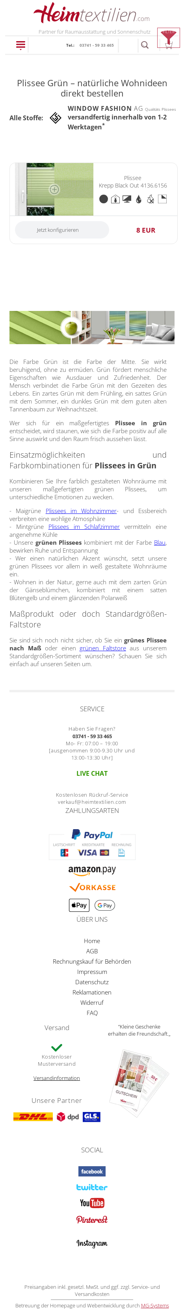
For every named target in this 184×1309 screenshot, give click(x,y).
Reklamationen (92, 992)
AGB (92, 951)
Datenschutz (92, 982)
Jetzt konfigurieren (58, 229)
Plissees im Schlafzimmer (84, 526)
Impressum (92, 972)
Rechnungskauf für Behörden (92, 961)
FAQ (92, 1013)
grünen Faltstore (103, 648)
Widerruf (92, 1002)
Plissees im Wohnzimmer (81, 511)
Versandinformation (56, 1078)
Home (92, 941)
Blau (159, 542)
